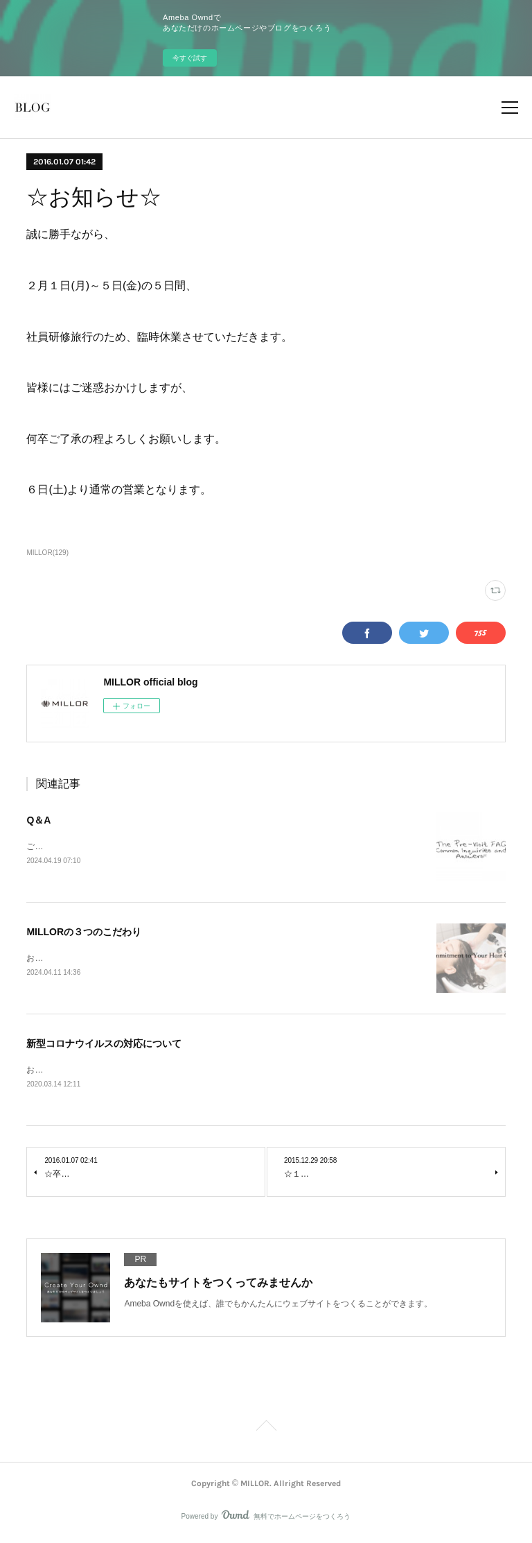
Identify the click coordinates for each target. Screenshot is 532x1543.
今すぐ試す (189, 58)
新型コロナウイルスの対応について (103, 1045)
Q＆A (38, 820)
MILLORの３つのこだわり (83, 932)
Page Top (266, 1430)
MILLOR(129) (47, 552)
